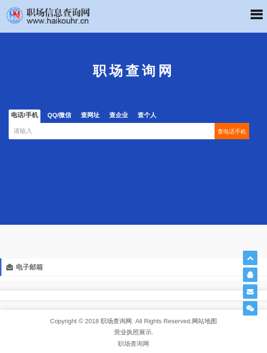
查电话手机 (231, 131)
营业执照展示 (133, 332)
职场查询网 (116, 321)
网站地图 (204, 321)
